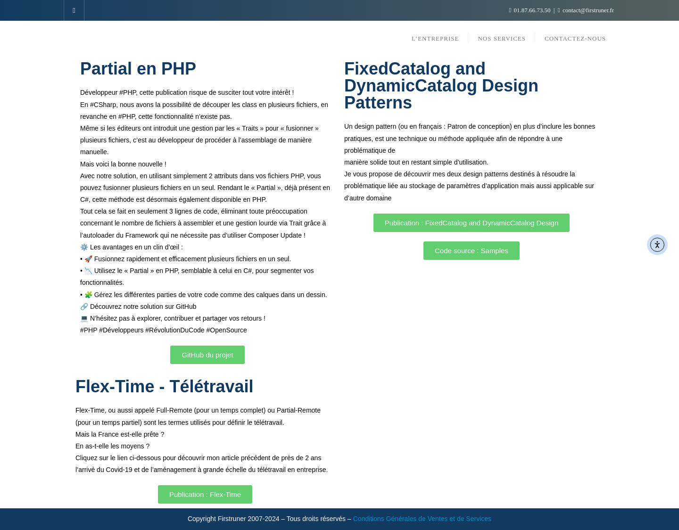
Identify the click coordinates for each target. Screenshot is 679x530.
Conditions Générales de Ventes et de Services (422, 518)
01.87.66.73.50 (530, 10)
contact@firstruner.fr (586, 10)
